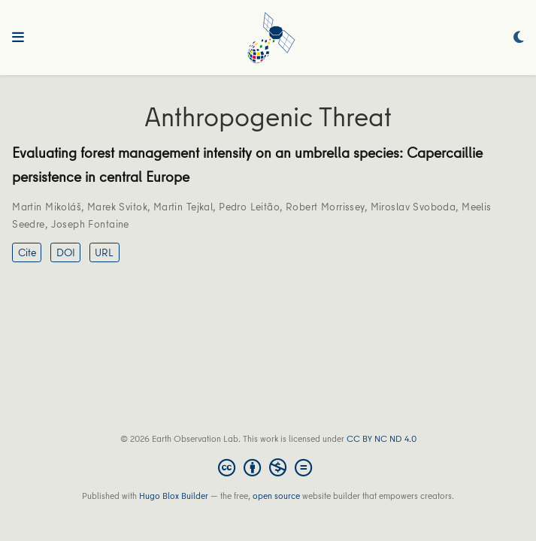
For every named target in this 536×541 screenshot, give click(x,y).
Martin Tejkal (183, 206)
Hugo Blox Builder (173, 495)
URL (104, 252)
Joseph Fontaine (90, 223)
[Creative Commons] (268, 467)
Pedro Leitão (249, 206)
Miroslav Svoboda (413, 206)
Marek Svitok (117, 206)
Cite (27, 252)
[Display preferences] (518, 38)
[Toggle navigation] (18, 37)
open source (276, 495)
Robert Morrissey (325, 206)
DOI (65, 252)
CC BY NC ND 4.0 (381, 438)
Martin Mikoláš (46, 206)
